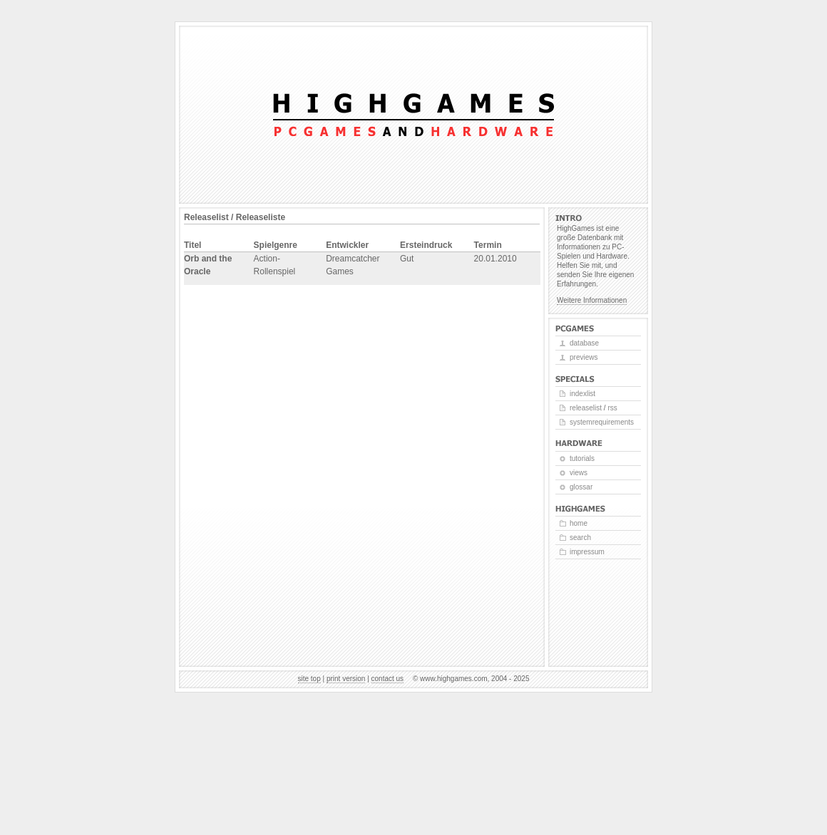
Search (580, 537)
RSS (612, 408)
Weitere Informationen (592, 300)
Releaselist (586, 408)
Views (578, 473)
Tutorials (582, 458)
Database (584, 343)
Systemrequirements (602, 422)
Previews (583, 357)
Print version (346, 679)
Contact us (387, 679)
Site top (309, 679)
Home (578, 523)
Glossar (581, 487)
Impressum (587, 552)
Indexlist (582, 394)
